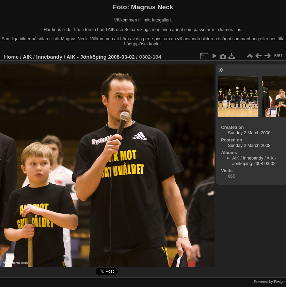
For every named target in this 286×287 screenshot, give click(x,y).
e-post (156, 38)
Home (11, 57)
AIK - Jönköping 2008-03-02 (100, 57)
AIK (27, 57)
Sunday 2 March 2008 (249, 132)
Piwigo (279, 282)
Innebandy (49, 57)
